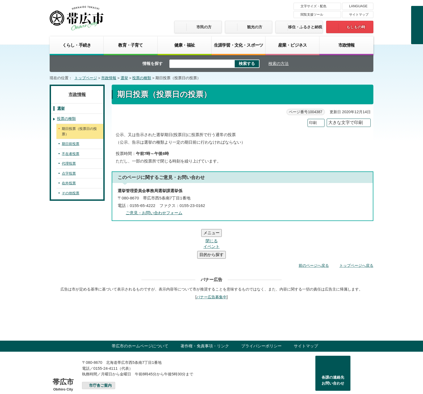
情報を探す (152, 63)
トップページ (85, 78)
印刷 (313, 123)
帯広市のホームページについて (140, 313)
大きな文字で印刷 (345, 122)
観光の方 (254, 27)
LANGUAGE (358, 6)
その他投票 (70, 193)
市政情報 (346, 45)
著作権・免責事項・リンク (204, 313)
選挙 (124, 78)
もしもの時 (355, 27)
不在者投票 (70, 154)
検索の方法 (278, 63)
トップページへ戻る (356, 233)
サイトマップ (359, 14)
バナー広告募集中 (211, 264)
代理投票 (69, 163)
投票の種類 (141, 78)
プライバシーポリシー (261, 313)
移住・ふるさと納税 (305, 27)
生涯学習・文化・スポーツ (238, 45)
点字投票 (69, 173)
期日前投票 (70, 144)
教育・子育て (130, 45)
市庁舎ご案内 (100, 353)
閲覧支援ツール (312, 14)
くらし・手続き (76, 45)
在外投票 (69, 183)
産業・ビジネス (292, 45)
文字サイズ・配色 (313, 6)
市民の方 (204, 27)
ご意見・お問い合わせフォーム (154, 212)
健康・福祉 (184, 45)
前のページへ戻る (314, 233)
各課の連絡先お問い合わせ (333, 348)
